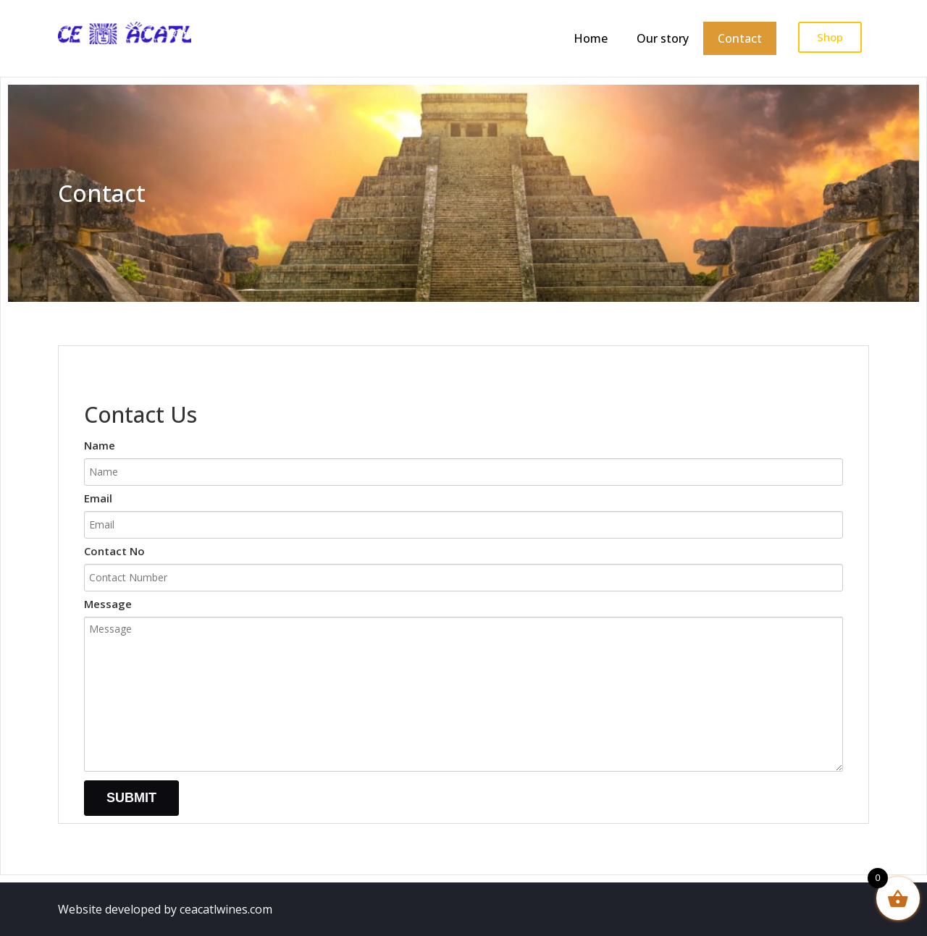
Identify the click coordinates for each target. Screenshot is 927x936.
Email (463, 512)
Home (591, 38)
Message (463, 689)
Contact (740, 38)
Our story (663, 38)
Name (463, 459)
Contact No (463, 565)
